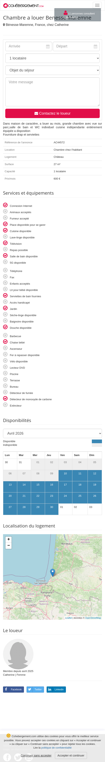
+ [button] (8, 540)
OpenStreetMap (93, 618)
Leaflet (68, 618)
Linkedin (55, 689)
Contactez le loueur (52, 113)
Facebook (12, 689)
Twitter (34, 689)
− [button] (8, 546)
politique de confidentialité (56, 747)
